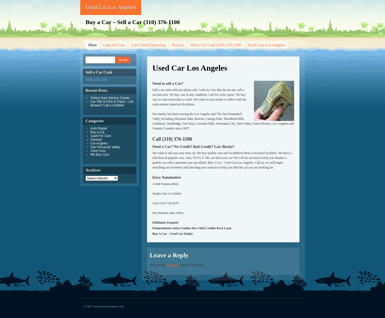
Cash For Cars (100, 136)
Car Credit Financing (148, 45)
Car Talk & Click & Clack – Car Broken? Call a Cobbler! (112, 103)
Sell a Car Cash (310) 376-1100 (216, 45)
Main (92, 45)
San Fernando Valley (105, 147)
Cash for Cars (114, 45)
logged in (173, 265)
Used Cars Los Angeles (266, 45)
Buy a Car (97, 132)
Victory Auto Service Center (110, 98)
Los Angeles (99, 143)
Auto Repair (98, 128)
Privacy (178, 45)
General (96, 139)
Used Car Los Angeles (111, 7)
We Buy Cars (99, 154)
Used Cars (98, 151)
